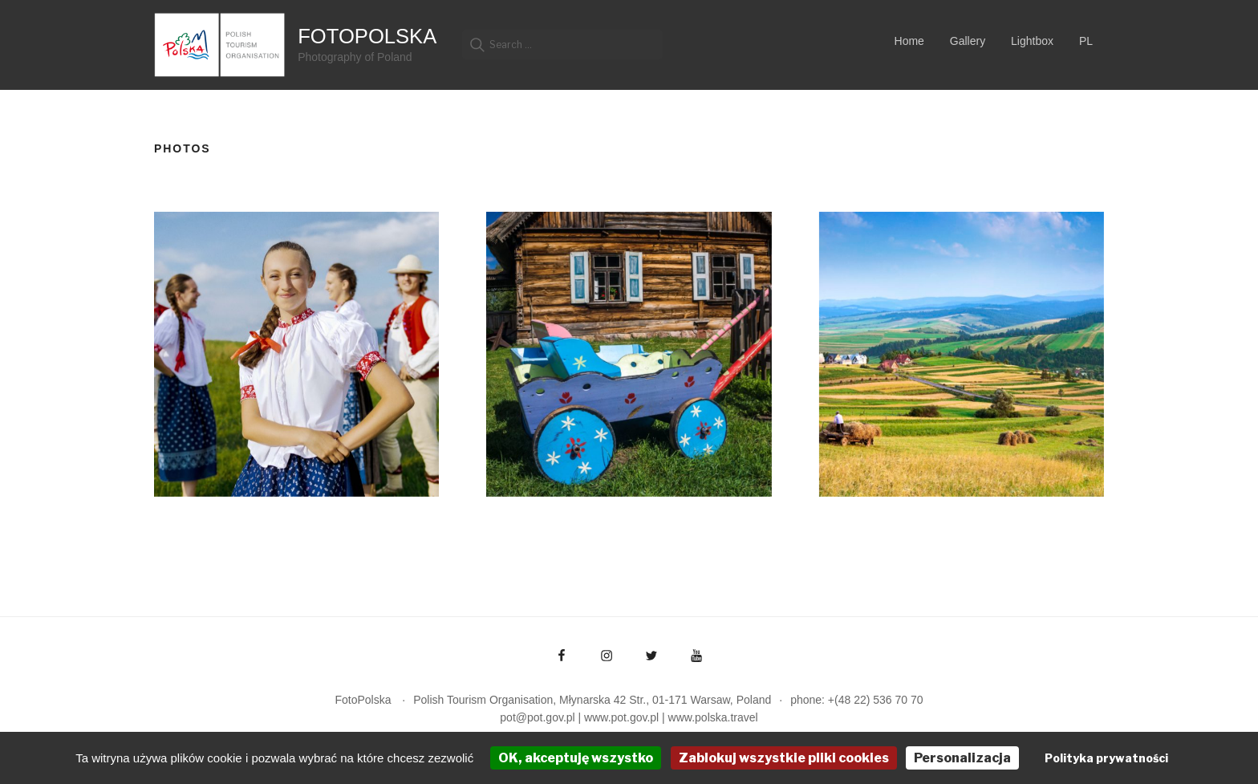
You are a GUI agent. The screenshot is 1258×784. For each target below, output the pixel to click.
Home (909, 41)
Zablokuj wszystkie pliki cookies (784, 758)
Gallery (967, 41)
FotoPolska (367, 36)
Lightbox (1032, 41)
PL (1086, 41)
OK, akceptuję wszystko (575, 758)
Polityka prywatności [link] (1106, 758)
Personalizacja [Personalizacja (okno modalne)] (962, 758)
